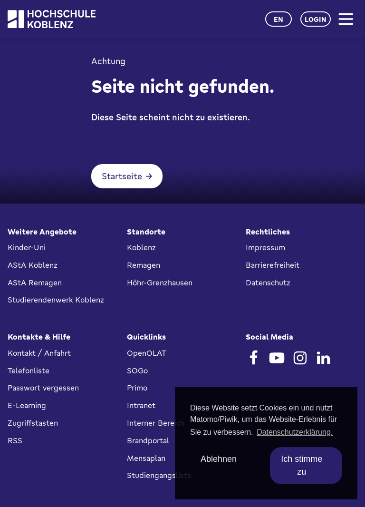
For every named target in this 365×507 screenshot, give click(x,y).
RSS (15, 440)
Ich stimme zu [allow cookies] (301, 465)
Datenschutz (268, 282)
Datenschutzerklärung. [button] (295, 432)
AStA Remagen (35, 282)
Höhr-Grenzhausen (159, 282)
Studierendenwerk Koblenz (56, 299)
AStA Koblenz (33, 265)
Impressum (265, 247)
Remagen (143, 265)
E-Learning (27, 405)
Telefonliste (28, 370)
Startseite (122, 176)
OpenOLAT (146, 353)
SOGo (137, 370)
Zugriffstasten (33, 423)
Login (316, 19)
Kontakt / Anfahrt (39, 353)
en (278, 19)
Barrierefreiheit (272, 265)
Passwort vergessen (43, 387)
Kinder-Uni (27, 247)
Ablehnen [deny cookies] (219, 459)
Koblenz (141, 247)
